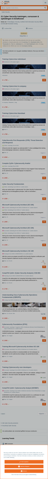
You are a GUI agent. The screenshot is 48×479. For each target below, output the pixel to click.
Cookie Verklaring (10, 457)
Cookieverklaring (32, 474)
